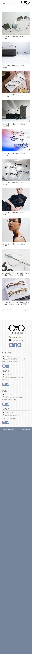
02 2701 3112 (9, 394)
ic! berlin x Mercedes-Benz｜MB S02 (14, 125)
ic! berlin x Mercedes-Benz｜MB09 (14, 183)
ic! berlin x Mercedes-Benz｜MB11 (14, 213)
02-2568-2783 (16, 337)
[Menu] (29, 3)
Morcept (28, 429)
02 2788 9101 (9, 374)
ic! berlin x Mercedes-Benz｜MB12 (14, 245)
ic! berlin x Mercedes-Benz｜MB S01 (14, 154)
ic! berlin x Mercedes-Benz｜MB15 (14, 37)
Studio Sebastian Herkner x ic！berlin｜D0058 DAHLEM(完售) (15, 303)
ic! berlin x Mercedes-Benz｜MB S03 (14, 96)
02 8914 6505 (9, 412)
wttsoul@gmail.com (18, 340)
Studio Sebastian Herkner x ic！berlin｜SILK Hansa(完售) (15, 274)
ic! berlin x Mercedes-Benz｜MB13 (14, 67)
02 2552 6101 (9, 356)
